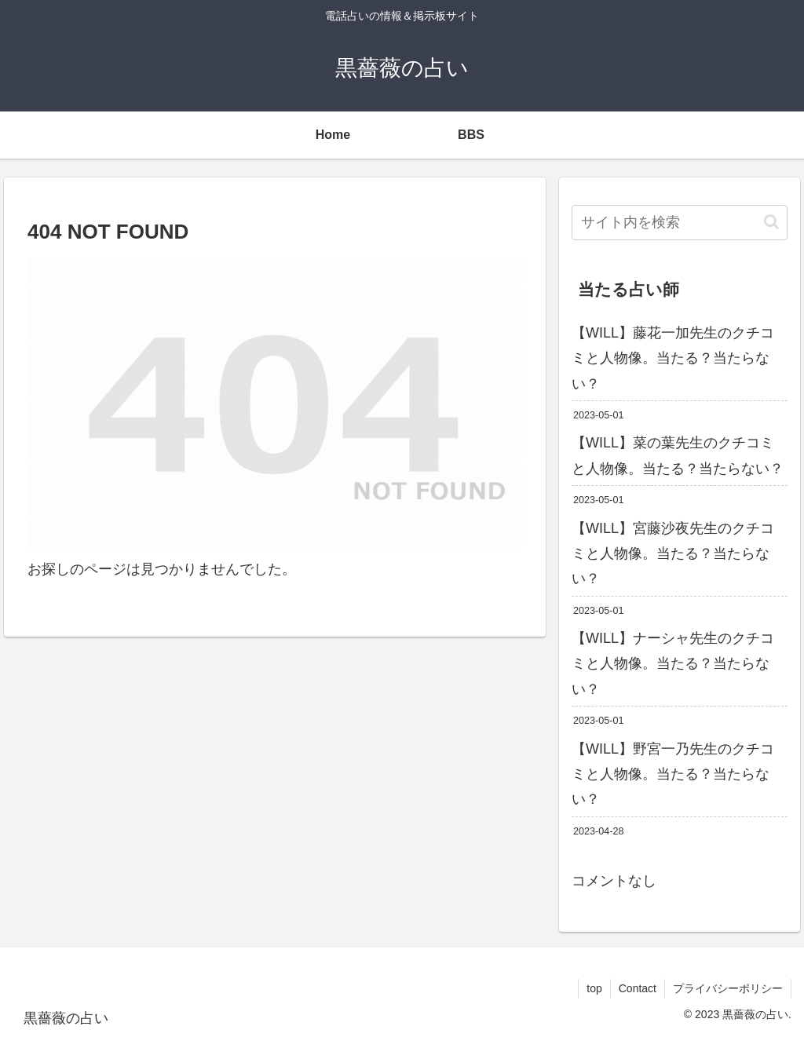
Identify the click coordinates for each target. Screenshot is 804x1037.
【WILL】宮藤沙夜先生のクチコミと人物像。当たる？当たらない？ (673, 553)
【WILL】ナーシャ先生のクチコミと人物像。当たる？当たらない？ (673, 663)
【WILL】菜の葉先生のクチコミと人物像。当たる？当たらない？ (678, 455)
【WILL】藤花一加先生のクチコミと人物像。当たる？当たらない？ (673, 358)
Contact (637, 988)
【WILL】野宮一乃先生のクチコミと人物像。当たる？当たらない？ (673, 774)
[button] (771, 222)
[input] (679, 222)
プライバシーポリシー (728, 988)
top (594, 988)
